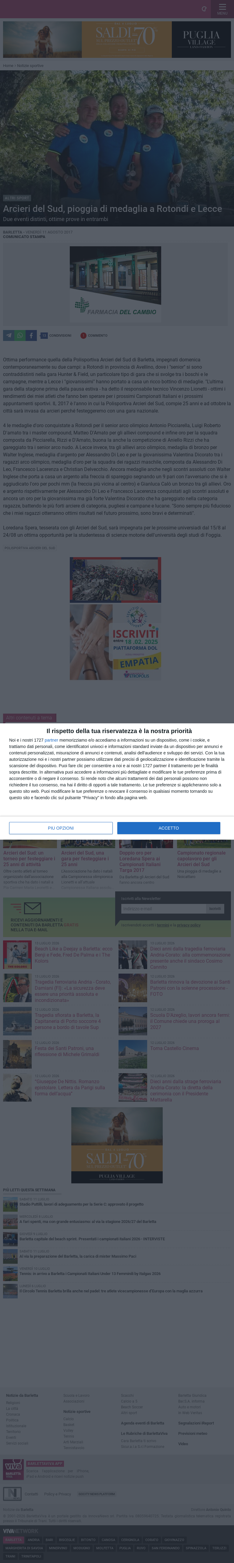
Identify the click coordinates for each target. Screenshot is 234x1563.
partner (51, 740)
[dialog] (117, 781)
